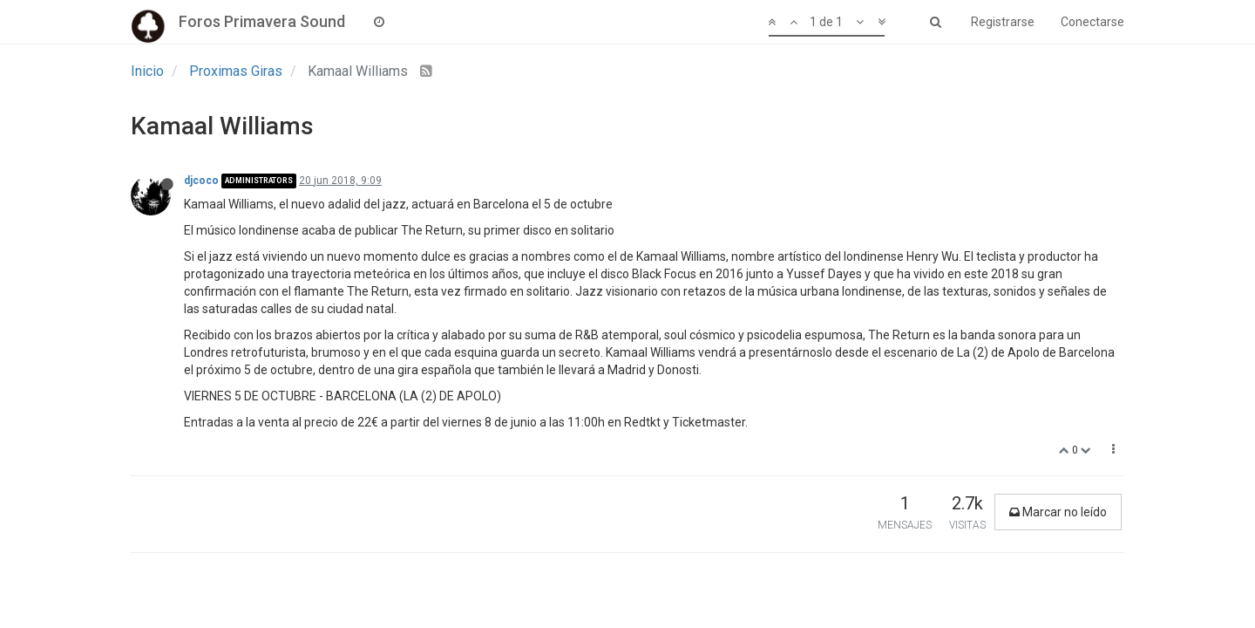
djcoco (201, 180)
